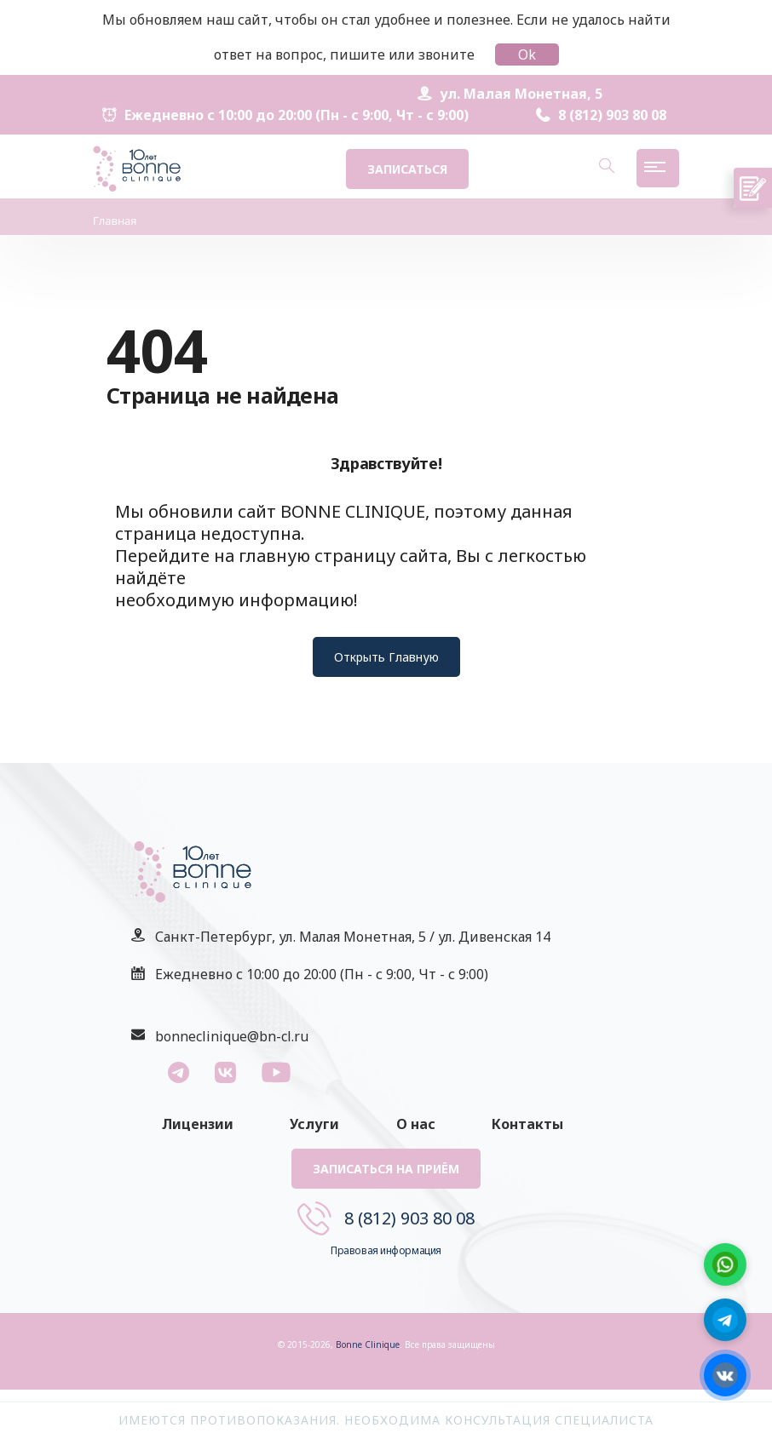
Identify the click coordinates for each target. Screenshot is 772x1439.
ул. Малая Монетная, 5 (510, 93)
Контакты (527, 1124)
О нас (415, 1124)
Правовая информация (386, 1250)
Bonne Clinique (368, 1344)
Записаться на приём (386, 1169)
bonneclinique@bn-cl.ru (231, 1036)
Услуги (314, 1124)
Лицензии (197, 1124)
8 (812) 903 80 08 (601, 115)
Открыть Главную (386, 657)
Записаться (407, 169)
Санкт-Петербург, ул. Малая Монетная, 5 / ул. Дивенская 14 (352, 936)
